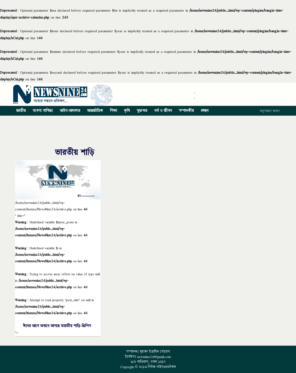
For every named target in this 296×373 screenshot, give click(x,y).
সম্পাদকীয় (186, 111)
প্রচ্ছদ (205, 111)
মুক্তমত (142, 111)
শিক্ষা (113, 111)
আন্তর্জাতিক (95, 111)
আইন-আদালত (70, 111)
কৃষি (127, 111)
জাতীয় (21, 111)
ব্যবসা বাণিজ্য (43, 111)
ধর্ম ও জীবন (163, 111)
